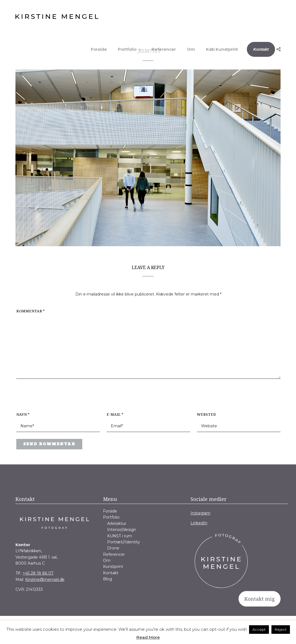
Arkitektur (116, 523)
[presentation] (52, 398)
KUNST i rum (119, 535)
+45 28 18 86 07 (38, 573)
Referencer (164, 49)
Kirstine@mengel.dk (44, 579)
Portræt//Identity (123, 542)
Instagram (200, 513)
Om (191, 49)
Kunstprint (113, 566)
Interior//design (121, 529)
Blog (107, 578)
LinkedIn (199, 522)
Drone (113, 548)
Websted (206, 414)
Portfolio (127, 49)
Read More (148, 637)
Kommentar (30, 310)
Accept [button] (259, 629)
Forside (99, 49)
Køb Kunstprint (222, 49)
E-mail (115, 414)
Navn (23, 414)
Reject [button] (281, 629)
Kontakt (261, 49)
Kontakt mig (259, 598)
